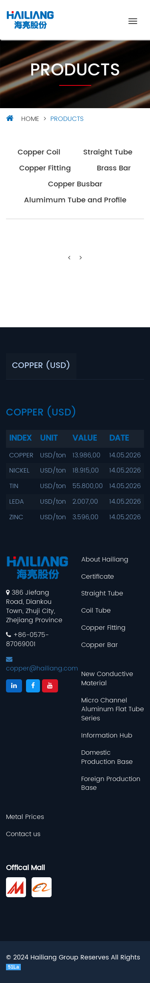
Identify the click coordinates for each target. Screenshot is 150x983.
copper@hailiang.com (42, 665)
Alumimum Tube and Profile (75, 200)
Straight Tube (107, 152)
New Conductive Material (107, 679)
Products (67, 119)
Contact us (23, 834)
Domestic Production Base (107, 757)
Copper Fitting (45, 168)
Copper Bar (99, 645)
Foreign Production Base (110, 784)
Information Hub (106, 735)
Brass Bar (114, 168)
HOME (30, 119)
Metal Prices (25, 817)
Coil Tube (96, 610)
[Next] (81, 258)
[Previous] (69, 258)
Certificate (97, 576)
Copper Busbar (75, 184)
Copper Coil (39, 152)
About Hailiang (104, 559)
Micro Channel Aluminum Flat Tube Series (112, 710)
